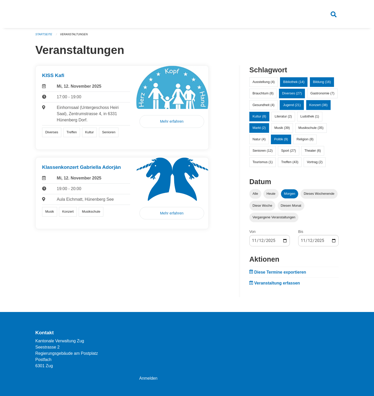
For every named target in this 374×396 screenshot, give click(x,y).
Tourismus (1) (262, 164)
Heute (270, 196)
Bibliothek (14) (293, 84)
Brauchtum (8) (262, 95)
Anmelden (148, 378)
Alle (255, 196)
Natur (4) (259, 141)
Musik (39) (282, 130)
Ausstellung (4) (263, 84)
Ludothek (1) (309, 118)
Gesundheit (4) (263, 107)
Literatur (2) (283, 118)
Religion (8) (305, 141)
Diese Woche (262, 207)
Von (252, 233)
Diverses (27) (292, 95)
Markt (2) (259, 130)
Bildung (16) (322, 84)
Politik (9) (281, 141)
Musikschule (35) (311, 130)
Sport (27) (288, 153)
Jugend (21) (292, 107)
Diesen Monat (291, 207)
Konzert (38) (318, 107)
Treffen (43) (289, 164)
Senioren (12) (262, 153)
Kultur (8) (259, 118)
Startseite (44, 36)
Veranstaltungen (75, 36)
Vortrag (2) (314, 164)
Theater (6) (312, 153)
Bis (300, 233)
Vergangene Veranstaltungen (273, 219)
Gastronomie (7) (322, 95)
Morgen (289, 196)
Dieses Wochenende (319, 196)
